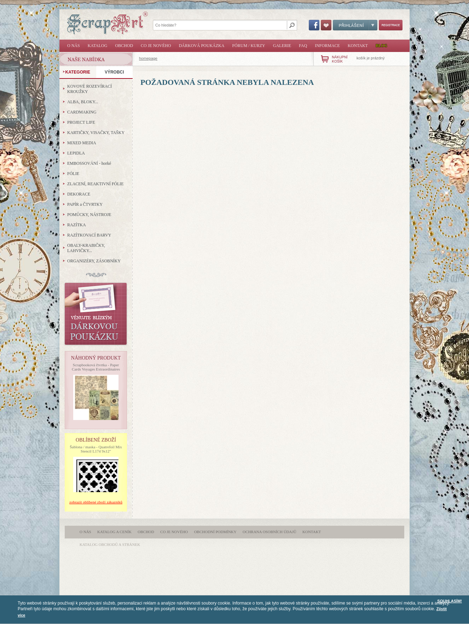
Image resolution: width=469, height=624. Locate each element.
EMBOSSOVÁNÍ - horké (89, 163)
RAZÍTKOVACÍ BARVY (89, 235)
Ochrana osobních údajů (269, 532)
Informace (327, 45)
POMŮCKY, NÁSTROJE (89, 214)
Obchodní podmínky (215, 532)
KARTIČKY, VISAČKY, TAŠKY (96, 132)
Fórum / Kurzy (248, 45)
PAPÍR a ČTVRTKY (85, 204)
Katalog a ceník (114, 532)
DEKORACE (78, 194)
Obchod (124, 45)
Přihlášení (355, 25)
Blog (381, 45)
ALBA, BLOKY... (82, 101)
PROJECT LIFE (81, 122)
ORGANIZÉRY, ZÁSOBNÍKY (94, 260)
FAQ (303, 45)
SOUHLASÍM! (449, 601)
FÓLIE (73, 173)
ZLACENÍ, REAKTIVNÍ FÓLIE (95, 183)
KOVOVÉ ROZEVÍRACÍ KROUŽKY (89, 89)
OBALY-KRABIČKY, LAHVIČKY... (86, 248)
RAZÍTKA (76, 224)
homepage (148, 58)
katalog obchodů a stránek (110, 544)
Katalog (98, 45)
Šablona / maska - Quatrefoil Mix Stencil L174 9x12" (96, 449)
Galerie (282, 45)
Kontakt (358, 45)
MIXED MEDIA (81, 142)
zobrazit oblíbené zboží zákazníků (95, 502)
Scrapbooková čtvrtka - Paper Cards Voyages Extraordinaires (96, 367)
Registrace (391, 25)
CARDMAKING (82, 112)
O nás (73, 45)
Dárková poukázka (201, 45)
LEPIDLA (76, 153)
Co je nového (156, 45)
